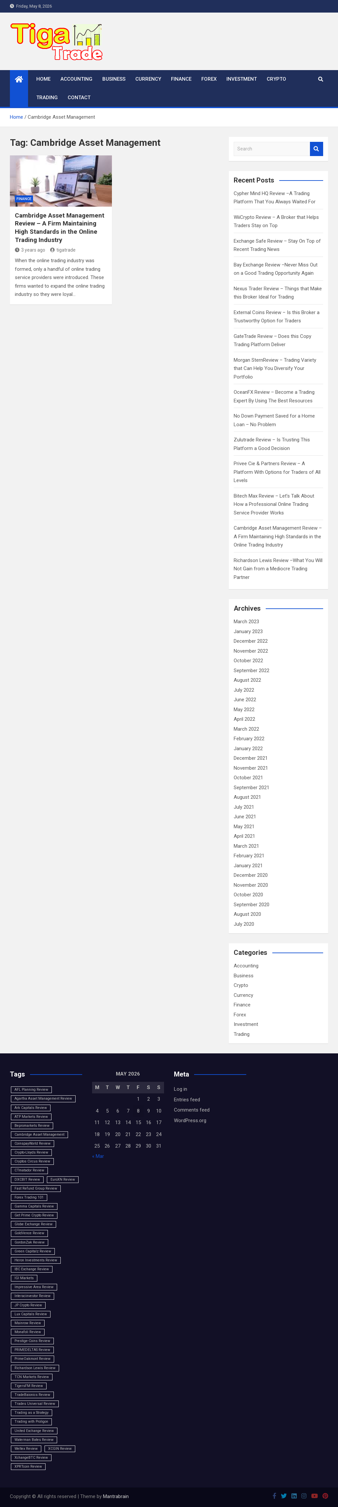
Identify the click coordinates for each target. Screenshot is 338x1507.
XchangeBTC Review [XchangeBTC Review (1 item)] (31, 1457)
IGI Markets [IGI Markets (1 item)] (24, 1278)
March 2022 (246, 729)
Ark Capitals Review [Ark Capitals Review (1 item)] (31, 1108)
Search (316, 149)
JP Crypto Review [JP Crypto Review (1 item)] (28, 1305)
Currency (148, 79)
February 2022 (249, 739)
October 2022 (248, 661)
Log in (180, 1089)
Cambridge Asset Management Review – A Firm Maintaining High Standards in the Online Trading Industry (59, 228)
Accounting (76, 79)
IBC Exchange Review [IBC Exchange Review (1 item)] (32, 1269)
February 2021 (249, 856)
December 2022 (251, 641)
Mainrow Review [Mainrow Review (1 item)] (28, 1323)
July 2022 (244, 690)
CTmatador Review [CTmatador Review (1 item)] (29, 1170)
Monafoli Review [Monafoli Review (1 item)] (28, 1332)
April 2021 (244, 836)
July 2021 (244, 807)
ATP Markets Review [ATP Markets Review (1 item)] (31, 1117)
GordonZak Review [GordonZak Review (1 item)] (30, 1242)
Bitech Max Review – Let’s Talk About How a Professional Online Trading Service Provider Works (274, 504)
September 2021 (251, 788)
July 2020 (244, 924)
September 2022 (251, 670)
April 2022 (244, 719)
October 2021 (248, 778)
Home (43, 79)
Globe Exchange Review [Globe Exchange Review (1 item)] (33, 1224)
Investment (241, 79)
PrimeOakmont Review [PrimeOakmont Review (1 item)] (33, 1359)
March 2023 (246, 622)
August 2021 (247, 797)
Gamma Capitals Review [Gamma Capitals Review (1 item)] (34, 1206)
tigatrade (63, 250)
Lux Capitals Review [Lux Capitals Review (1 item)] (31, 1314)
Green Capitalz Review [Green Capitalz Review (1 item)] (33, 1251)
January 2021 (248, 866)
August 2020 (247, 914)
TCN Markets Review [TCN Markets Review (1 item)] (32, 1377)
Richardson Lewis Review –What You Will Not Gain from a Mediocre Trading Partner (278, 568)
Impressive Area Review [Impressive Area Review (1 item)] (34, 1287)
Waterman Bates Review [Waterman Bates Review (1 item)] (34, 1440)
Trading (47, 98)
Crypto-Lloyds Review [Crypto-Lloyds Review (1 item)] (31, 1152)
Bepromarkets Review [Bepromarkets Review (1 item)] (32, 1125)
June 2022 (245, 700)
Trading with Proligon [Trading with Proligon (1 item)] (31, 1421)
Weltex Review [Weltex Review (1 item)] (26, 1448)
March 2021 (246, 846)
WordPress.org (190, 1120)
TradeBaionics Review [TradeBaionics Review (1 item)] (32, 1395)
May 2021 (244, 827)
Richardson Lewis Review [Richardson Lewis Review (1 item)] (35, 1368)
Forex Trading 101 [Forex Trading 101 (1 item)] (29, 1197)
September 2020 (251, 905)
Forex (209, 79)
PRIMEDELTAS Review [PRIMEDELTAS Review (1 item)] (32, 1350)
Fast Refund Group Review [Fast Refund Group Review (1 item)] (36, 1188)
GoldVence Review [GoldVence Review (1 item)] (29, 1233)
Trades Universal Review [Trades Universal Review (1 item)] (35, 1404)
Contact (79, 98)
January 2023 (248, 631)
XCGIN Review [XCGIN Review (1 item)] (60, 1448)
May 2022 (244, 710)
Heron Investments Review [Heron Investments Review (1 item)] (36, 1260)
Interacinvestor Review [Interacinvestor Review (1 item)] (33, 1296)
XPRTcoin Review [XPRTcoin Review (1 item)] (28, 1466)
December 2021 (251, 758)
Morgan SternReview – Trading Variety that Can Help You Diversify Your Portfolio (275, 368)
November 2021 (251, 768)
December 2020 (251, 875)
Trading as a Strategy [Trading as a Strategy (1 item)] (32, 1412)
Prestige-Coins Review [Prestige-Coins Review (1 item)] (32, 1341)
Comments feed (192, 1110)
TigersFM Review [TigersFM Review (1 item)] (29, 1386)
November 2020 (251, 885)
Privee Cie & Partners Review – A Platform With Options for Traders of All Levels (277, 472)
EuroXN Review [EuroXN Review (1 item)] (63, 1179)
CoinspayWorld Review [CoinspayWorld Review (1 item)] (33, 1143)
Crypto (276, 79)
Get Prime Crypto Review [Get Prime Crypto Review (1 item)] (34, 1215)
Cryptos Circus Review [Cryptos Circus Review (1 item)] (32, 1161)
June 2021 (245, 817)
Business (113, 79)
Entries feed (187, 1100)
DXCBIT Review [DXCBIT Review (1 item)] (27, 1179)
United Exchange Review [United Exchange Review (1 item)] (34, 1431)
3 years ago (30, 250)
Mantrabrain (116, 1496)
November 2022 (251, 651)
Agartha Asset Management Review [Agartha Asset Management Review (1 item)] (43, 1098)
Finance (181, 79)
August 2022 (247, 680)
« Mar (98, 1156)
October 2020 (248, 895)
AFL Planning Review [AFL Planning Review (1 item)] (31, 1089)
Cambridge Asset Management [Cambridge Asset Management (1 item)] (39, 1134)
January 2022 (248, 749)
